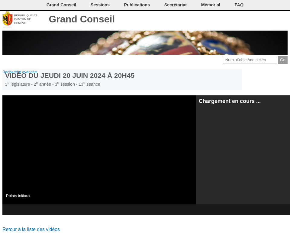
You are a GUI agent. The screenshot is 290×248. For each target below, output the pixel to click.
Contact (233, 19)
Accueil (283, 19)
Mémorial (210, 4)
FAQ (239, 4)
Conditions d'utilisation (253, 19)
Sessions (100, 4)
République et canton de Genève (25, 19)
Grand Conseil (82, 19)
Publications (137, 4)
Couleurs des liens (263, 19)
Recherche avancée (19, 72)
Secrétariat (175, 4)
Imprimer (243, 19)
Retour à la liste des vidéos (31, 229)
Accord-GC (273, 19)
